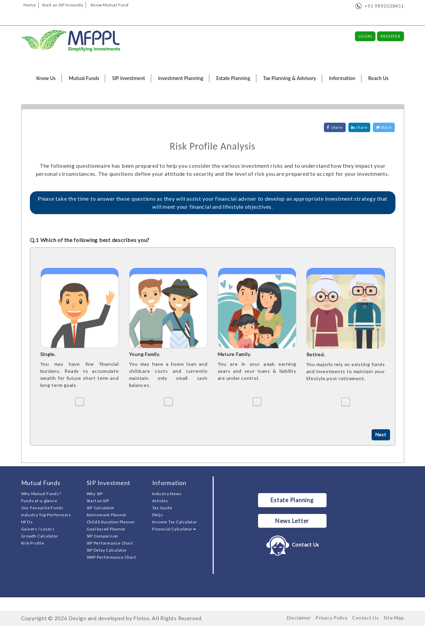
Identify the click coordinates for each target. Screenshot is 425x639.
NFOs (27, 521)
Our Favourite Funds (42, 507)
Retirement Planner (107, 514)
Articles (160, 500)
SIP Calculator (101, 507)
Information (342, 78)
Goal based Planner (106, 528)
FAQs (157, 514)
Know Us (46, 78)
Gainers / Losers (38, 528)
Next (380, 435)
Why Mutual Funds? (41, 493)
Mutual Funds (84, 78)
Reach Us (378, 78)
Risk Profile (32, 543)
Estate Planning (233, 78)
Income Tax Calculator (174, 521)
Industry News (167, 493)
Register (390, 36)
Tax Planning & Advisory (289, 78)
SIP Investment (128, 78)
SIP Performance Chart (110, 543)
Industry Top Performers (46, 514)
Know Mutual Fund (110, 4)
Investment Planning (180, 78)
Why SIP (95, 493)
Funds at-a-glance (39, 500)
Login (365, 36)
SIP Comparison (103, 535)
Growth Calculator (39, 535)
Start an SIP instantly (62, 4)
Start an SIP (98, 500)
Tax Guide (162, 507)
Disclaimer (299, 618)
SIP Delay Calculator (107, 550)
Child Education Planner (111, 521)
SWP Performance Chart (111, 557)
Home (30, 4)
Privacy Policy (331, 618)
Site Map (394, 618)
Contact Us (292, 545)
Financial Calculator (174, 528)
